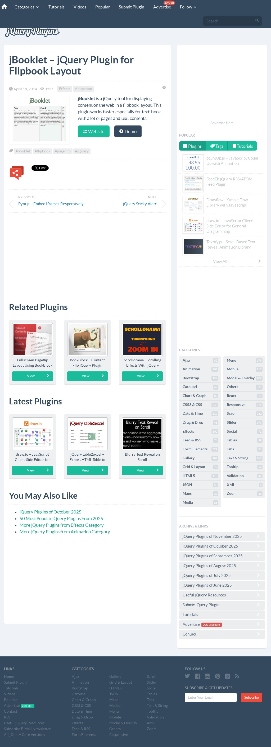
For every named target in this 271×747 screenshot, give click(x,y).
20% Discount (211, 624)
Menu (245, 360)
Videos (80, 6)
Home (9, 676)
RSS (7, 717)
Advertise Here (222, 123)
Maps (200, 493)
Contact (222, 634)
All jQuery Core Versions (24, 734)
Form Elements (200, 449)
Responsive (245, 405)
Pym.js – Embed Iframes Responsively (51, 204)
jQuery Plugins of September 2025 (222, 555)
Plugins (192, 146)
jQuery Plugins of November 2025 (222, 536)
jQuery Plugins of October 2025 (51, 511)
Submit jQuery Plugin (222, 604)
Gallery (200, 458)
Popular (102, 6)
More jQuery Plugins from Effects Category (62, 524)
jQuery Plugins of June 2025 (222, 585)
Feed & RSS (200, 440)
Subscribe (251, 697)
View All (237, 261)
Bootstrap (200, 378)
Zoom (245, 493)
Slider (245, 422)
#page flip (63, 151)
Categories (27, 6)
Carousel (200, 387)
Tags (216, 146)
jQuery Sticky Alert (140, 204)
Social (245, 431)
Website (94, 131)
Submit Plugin (131, 6)
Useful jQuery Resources (222, 594)
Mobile (245, 369)
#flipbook (42, 151)
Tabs (245, 449)
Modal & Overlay (245, 378)
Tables (245, 440)
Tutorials (56, 6)
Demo (128, 131)
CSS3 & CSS (200, 405)
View (38, 376)
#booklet (23, 151)
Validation (245, 476)
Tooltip (245, 467)
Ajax (200, 360)
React (245, 396)
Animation (83, 89)
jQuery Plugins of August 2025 (222, 565)
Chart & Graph (200, 396)
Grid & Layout (200, 467)
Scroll (245, 413)
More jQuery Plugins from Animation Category (65, 531)
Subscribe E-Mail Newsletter (27, 729)
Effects (64, 89)
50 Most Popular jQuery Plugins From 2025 (61, 518)
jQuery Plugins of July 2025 (222, 575)
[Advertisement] (87, 254)
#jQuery (82, 151)
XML (245, 485)
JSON (200, 485)
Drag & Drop (200, 422)
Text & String (245, 458)
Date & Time (200, 413)
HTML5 (200, 476)
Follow (188, 6)
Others (245, 387)
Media (200, 502)
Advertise (164, 5)
